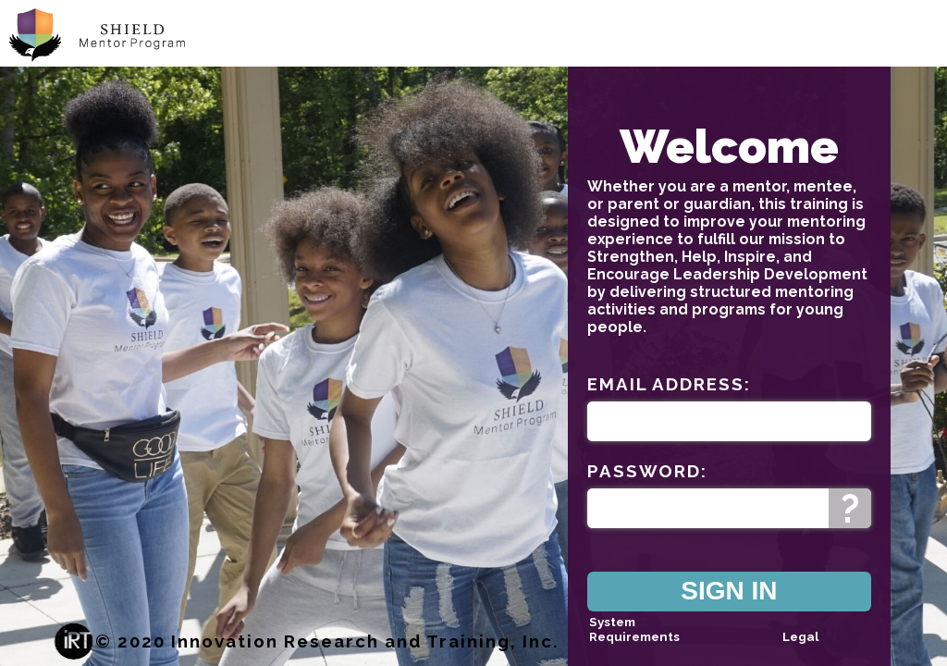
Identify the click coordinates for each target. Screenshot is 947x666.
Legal (800, 636)
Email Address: (669, 384)
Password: (647, 471)
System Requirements (634, 629)
